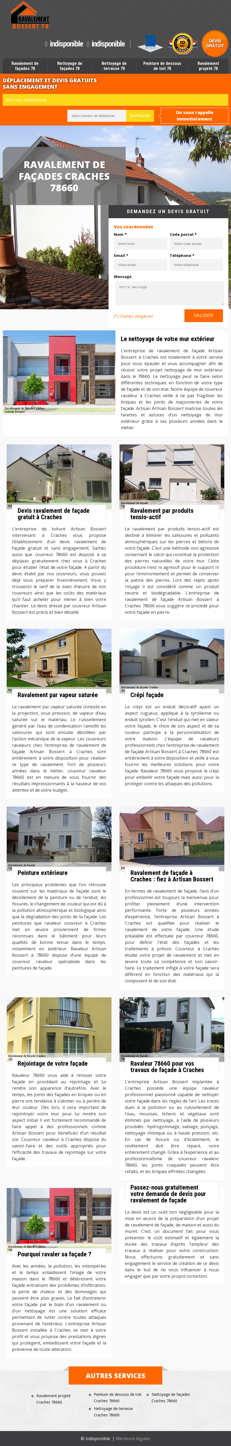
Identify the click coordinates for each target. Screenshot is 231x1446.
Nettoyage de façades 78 (69, 66)
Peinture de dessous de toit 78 (162, 66)
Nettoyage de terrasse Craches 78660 (113, 1411)
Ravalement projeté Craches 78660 (53, 1399)
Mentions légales (133, 1438)
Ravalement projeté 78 (208, 66)
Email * (121, 255)
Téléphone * (182, 255)
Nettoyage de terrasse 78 (114, 66)
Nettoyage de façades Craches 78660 (171, 1397)
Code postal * (183, 234)
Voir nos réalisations (26, 100)
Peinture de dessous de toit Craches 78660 (117, 1397)
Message (123, 276)
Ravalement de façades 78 (24, 66)
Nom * (120, 234)
